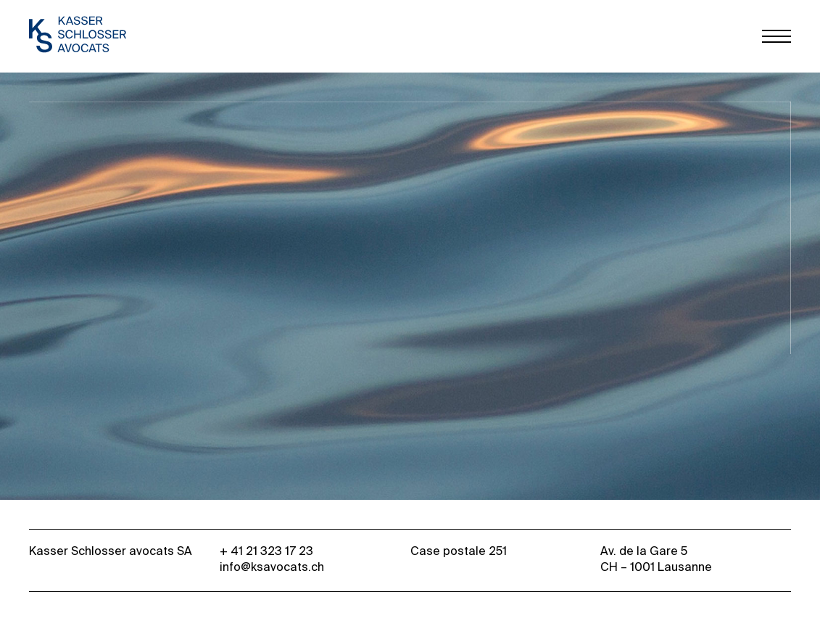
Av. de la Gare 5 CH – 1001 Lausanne (656, 560)
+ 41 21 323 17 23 (266, 552)
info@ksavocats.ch (272, 568)
